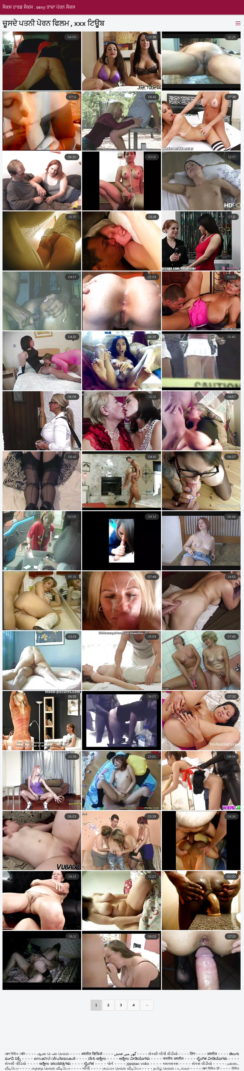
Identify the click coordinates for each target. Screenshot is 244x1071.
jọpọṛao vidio (138, 1064)
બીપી (86, 1069)
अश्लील (212, 1054)
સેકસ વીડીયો (202, 1064)
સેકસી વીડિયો (15, 1064)
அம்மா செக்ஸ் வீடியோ (121, 1069)
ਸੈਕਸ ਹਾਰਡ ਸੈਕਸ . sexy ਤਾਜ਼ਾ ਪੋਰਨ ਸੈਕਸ (39, 7)
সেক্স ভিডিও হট (210, 1069)
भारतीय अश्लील (173, 1059)
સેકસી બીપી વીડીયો (163, 1054)
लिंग (192, 1054)
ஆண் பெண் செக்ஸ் (53, 1054)
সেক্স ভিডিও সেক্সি (15, 1054)
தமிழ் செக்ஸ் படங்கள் (171, 1069)
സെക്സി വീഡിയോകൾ (55, 1059)
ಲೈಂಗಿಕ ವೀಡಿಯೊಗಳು (212, 1059)
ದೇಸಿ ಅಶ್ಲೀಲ (97, 1059)
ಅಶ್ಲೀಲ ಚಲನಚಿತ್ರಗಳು (55, 1064)
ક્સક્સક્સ (171, 1064)
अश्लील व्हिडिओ (91, 1054)
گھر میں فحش (125, 1054)
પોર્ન (110, 1064)
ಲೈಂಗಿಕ (89, 1064)
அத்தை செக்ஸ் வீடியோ (50, 1069)
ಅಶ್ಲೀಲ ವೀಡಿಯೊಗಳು (134, 1059)
